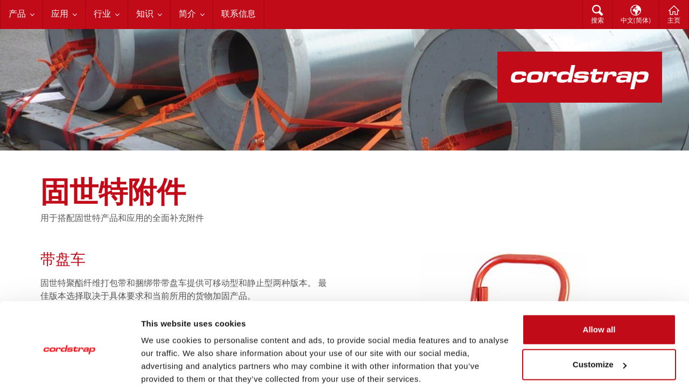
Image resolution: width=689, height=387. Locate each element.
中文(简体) (636, 21)
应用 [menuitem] (59, 14)
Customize (600, 321)
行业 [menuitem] (102, 14)
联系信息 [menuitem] (238, 14)
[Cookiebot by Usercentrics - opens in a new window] (70, 366)
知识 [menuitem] (144, 14)
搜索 (597, 21)
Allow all (599, 286)
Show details (166, 365)
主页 (673, 21)
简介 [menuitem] (187, 14)
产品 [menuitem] (17, 14)
